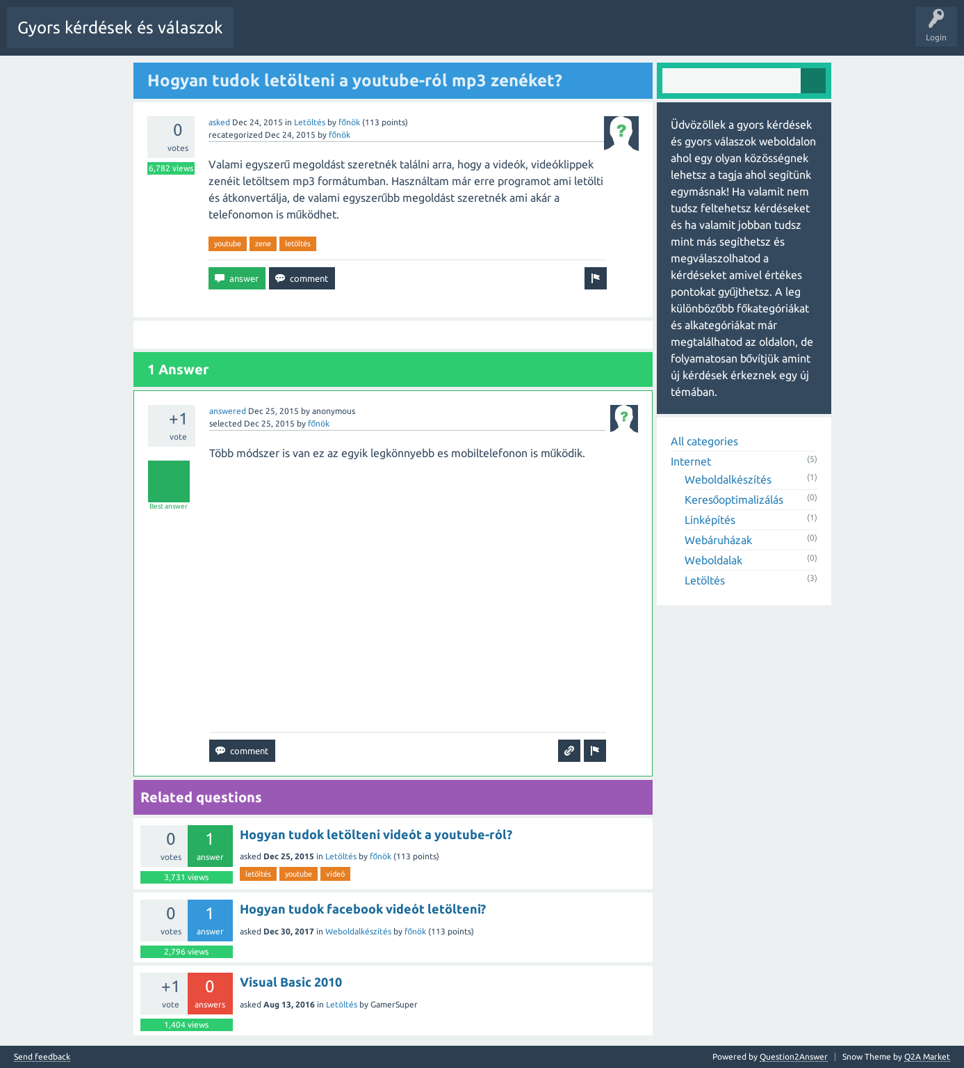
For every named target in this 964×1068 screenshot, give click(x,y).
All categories (704, 440)
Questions (320, 37)
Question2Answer (794, 1055)
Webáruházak (718, 539)
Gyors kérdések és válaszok (120, 27)
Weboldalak (713, 559)
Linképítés (710, 519)
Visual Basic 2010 (291, 981)
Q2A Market (927, 1055)
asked (219, 121)
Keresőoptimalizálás (734, 499)
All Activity (264, 37)
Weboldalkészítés (358, 930)
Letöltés (309, 121)
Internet (691, 460)
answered (227, 410)
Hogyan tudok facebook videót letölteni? (363, 908)
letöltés (298, 243)
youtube (227, 243)
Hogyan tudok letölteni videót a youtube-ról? (376, 833)
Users (574, 37)
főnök (349, 121)
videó (335, 873)
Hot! (368, 37)
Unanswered (421, 37)
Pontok (691, 37)
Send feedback (42, 1056)
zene (263, 243)
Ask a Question (632, 37)
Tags (474, 37)
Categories (524, 37)
